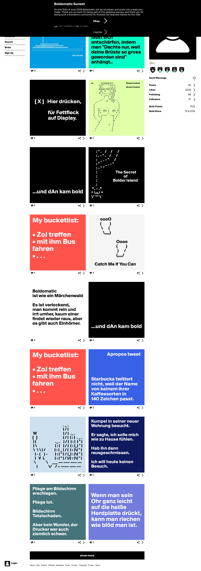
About (32, 565)
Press (67, 565)
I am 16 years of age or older (73, 25)
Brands (44, 565)
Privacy (91, 565)
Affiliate (51, 565)
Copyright (83, 565)
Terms (97, 565)
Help (38, 565)
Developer (60, 565)
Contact (74, 565)
